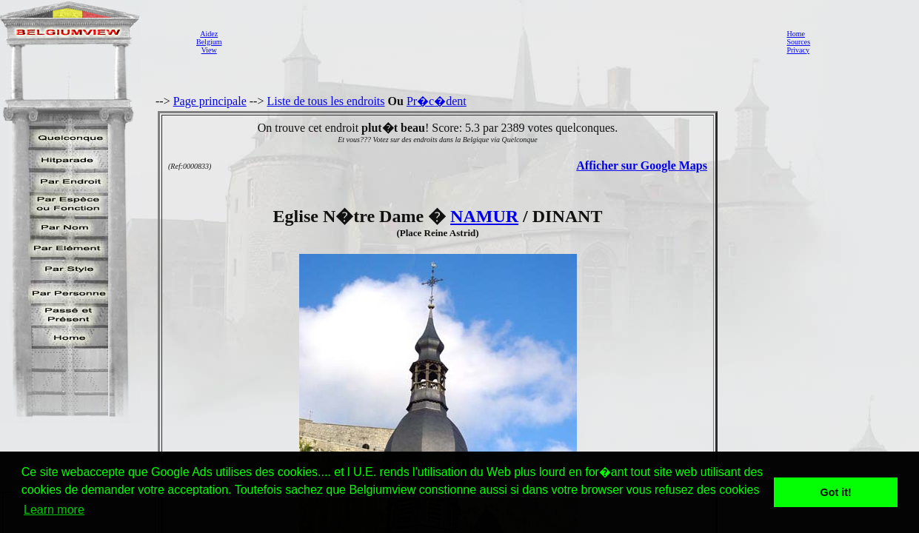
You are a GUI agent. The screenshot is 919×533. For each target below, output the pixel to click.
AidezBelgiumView (208, 42)
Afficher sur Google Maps (641, 165)
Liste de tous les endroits (325, 101)
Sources (798, 42)
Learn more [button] (54, 509)
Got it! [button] (836, 492)
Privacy (797, 50)
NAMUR (484, 216)
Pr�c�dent (437, 101)
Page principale (210, 101)
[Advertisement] (499, 41)
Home (795, 34)
